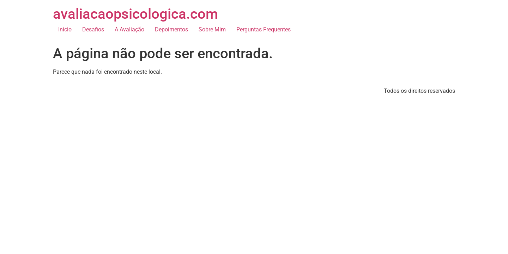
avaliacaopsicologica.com (135, 14)
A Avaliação (129, 29)
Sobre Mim (212, 29)
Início (65, 29)
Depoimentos (171, 29)
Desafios (93, 29)
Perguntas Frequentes (263, 29)
